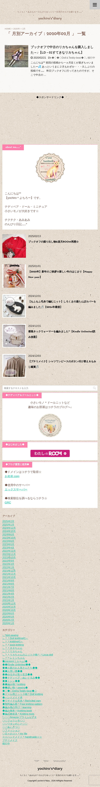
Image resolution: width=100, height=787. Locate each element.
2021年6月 (8, 590)
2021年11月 (9, 574)
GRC (8, 502)
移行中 (91, 57)
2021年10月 (9, 577)
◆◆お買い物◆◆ (12, 671)
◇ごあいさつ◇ (11, 727)
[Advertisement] (50, 121)
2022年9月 (8, 561)
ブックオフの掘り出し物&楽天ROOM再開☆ (53, 242)
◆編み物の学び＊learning (16, 707)
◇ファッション (11, 730)
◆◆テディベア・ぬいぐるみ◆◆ (21, 677)
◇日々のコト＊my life (14, 733)
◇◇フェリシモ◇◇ (13, 720)
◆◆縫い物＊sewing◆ (15, 687)
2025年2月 (8, 521)
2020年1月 (8, 623)
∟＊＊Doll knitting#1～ (15, 638)
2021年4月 (8, 593)
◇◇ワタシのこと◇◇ (14, 723)
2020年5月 (8, 616)
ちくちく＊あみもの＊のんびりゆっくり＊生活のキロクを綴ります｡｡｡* (50, 775)
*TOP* (36, 761)
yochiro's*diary (50, 18)
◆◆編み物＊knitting (13, 684)
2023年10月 (9, 537)
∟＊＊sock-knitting (13, 644)
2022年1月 (8, 567)
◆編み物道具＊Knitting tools (18, 714)
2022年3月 (8, 564)
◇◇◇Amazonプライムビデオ (19, 717)
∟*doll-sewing (10, 635)
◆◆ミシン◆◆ (11, 681)
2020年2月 (8, 620)
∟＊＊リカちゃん (12, 651)
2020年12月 (9, 603)
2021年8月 (8, 584)
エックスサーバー (16, 489)
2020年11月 (9, 607)
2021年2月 (8, 597)
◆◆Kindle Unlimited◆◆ (16, 664)
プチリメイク (9, 740)
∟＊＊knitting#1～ (12, 641)
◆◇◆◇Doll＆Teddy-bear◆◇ (69, 57)
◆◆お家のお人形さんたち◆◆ (20, 668)
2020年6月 (8, 613)
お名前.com (12, 476)
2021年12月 (9, 570)
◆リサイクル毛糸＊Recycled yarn (21, 700)
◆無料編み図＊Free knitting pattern (22, 704)
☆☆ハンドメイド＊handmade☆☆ (22, 737)
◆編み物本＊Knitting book (17, 710)
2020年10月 (9, 610)
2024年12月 (9, 528)
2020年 (16, 29)
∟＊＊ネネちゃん (12, 648)
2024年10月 (9, 531)
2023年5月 (8, 544)
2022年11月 (9, 554)
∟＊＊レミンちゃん (13, 658)
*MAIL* (46, 761)
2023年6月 (8, 541)
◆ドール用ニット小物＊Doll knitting (22, 694)
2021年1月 (8, 600)
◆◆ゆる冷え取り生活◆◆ (17, 674)
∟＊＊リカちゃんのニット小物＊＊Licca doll (27, 654)
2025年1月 (8, 524)
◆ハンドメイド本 (12, 697)
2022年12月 (9, 551)
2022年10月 (9, 557)
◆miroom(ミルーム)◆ (14, 661)
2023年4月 (8, 547)
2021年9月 (8, 580)
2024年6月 (8, 534)
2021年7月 (8, 587)
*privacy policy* (59, 761)
